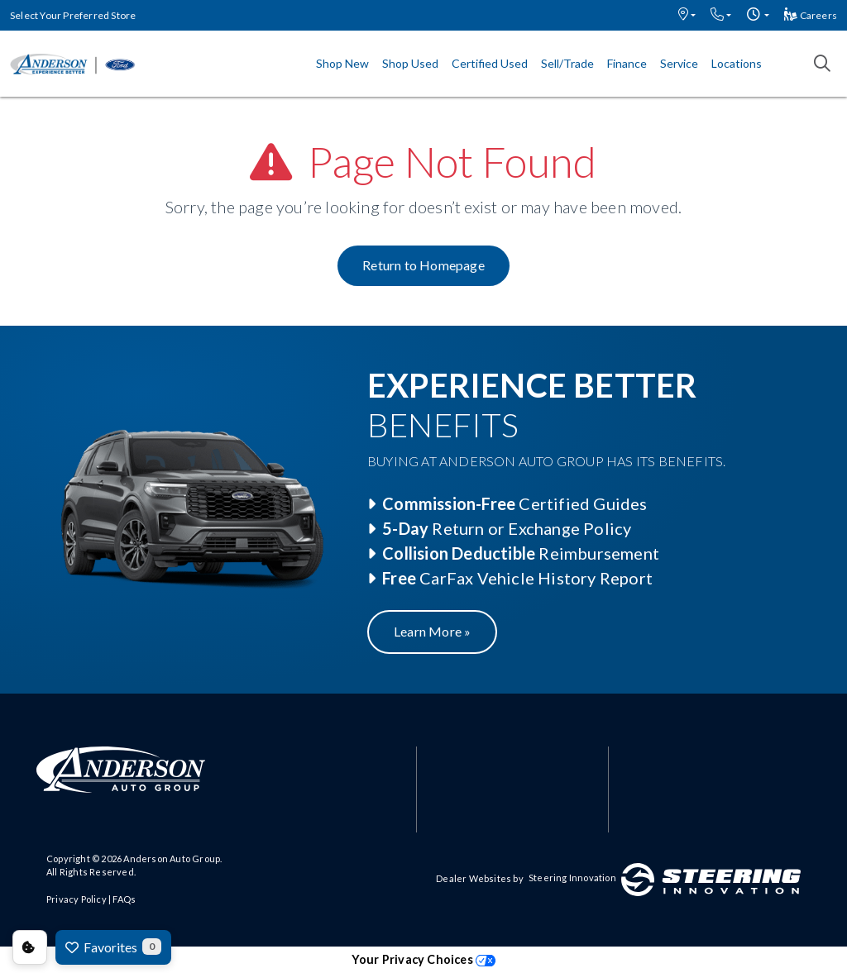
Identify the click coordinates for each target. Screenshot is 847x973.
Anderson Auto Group (171, 858)
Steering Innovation (572, 877)
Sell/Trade (567, 63)
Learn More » (432, 631)
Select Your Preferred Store (73, 15)
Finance (627, 63)
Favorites (113, 946)
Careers (810, 15)
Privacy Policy (76, 899)
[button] (687, 15)
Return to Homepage (423, 265)
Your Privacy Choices (423, 959)
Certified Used (490, 63)
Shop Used (410, 63)
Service (679, 63)
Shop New (342, 63)
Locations (736, 63)
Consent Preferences (29, 947)
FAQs (124, 899)
